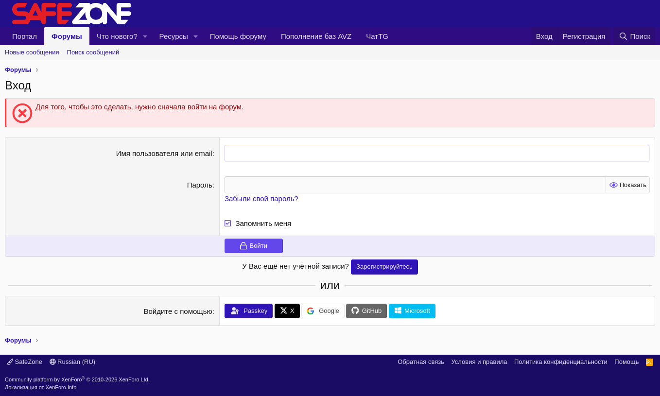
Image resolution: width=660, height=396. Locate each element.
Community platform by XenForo (77, 379)
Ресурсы (173, 36)
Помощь (626, 361)
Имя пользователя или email (164, 153)
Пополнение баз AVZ (316, 36)
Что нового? (117, 36)
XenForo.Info (61, 387)
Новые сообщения (32, 52)
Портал (24, 36)
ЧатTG (377, 36)
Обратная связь (421, 361)
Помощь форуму (238, 36)
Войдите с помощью (177, 311)
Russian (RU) (73, 361)
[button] (145, 36)
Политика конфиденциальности (561, 361)
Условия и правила (479, 361)
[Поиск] (634, 36)
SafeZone (24, 361)
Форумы (67, 36)
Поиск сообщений (93, 52)
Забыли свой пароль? (261, 198)
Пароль (199, 185)
